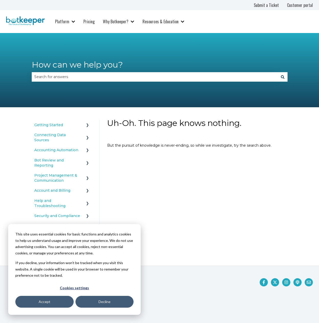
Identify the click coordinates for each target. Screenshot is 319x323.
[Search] (283, 76)
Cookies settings (74, 288)
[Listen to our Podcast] (297, 282)
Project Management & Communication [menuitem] (55, 178)
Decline (104, 301)
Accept (44, 301)
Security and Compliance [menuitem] (57, 215)
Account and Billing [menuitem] (52, 190)
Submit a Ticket (266, 5)
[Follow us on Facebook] (264, 282)
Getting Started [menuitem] (48, 125)
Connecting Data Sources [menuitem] (50, 137)
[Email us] (309, 282)
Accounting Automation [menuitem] (56, 150)
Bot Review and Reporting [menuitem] (49, 163)
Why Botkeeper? (115, 21)
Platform (62, 21)
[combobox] (155, 76)
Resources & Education (160, 21)
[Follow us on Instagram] (286, 282)
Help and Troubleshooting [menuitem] (49, 203)
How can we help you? (77, 65)
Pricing (89, 21)
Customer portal (300, 5)
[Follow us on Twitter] (275, 282)
